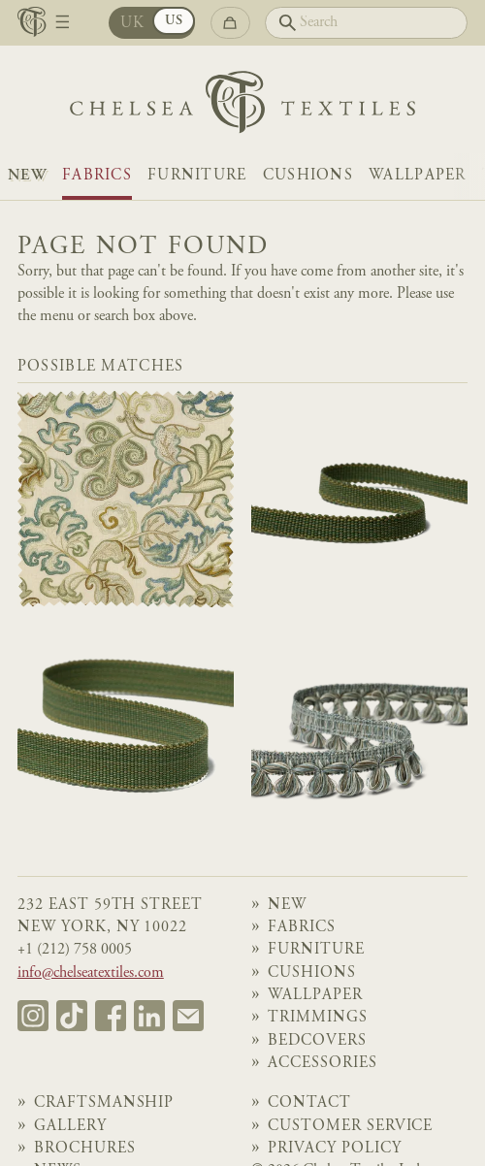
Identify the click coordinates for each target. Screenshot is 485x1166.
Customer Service (351, 1126)
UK (133, 23)
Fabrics (97, 176)
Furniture (197, 176)
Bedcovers (317, 1041)
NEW (27, 176)
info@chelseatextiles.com (90, 973)
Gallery (70, 1126)
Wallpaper (418, 176)
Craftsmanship (104, 1103)
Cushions (308, 176)
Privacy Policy (335, 1149)
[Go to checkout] (230, 23)
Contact (309, 1103)
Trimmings (318, 1018)
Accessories (322, 1063)
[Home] (242, 107)
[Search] (366, 23)
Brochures (85, 1149)
